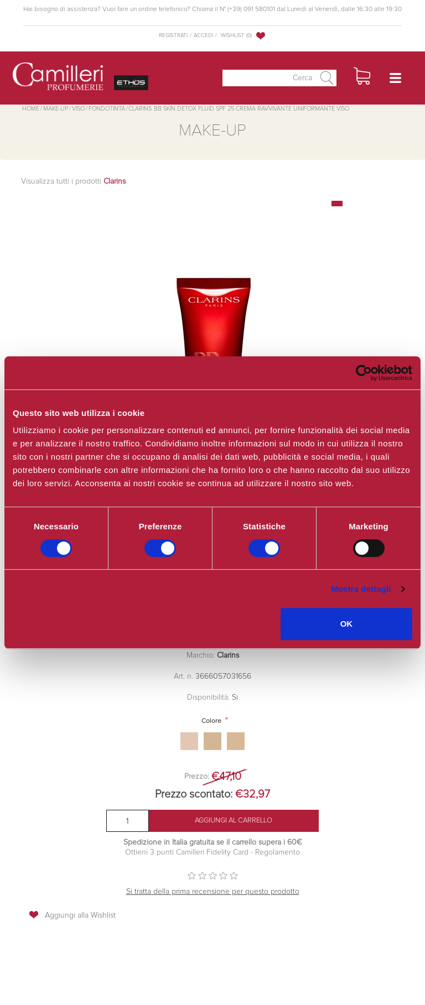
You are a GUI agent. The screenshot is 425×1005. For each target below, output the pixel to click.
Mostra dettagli (361, 588)
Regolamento (276, 852)
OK (346, 623)
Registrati (173, 35)
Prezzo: (196, 776)
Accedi (203, 35)
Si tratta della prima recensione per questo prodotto (212, 891)
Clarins (228, 655)
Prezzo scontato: (193, 794)
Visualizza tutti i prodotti (73, 181)
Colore (211, 721)
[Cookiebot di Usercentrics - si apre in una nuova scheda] (363, 372)
